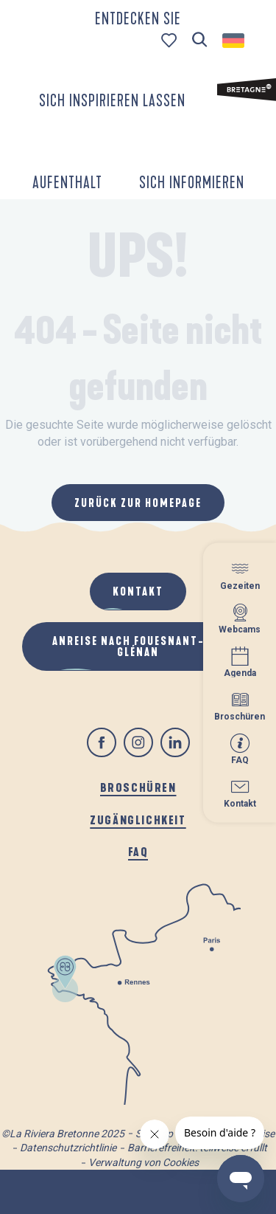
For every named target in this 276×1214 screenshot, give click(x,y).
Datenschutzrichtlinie (68, 1147)
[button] (200, 40)
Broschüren (138, 787)
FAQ (138, 851)
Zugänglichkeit (137, 819)
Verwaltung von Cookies (143, 1162)
